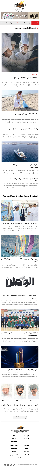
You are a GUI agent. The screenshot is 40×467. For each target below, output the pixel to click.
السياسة (26, 438)
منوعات (18, 28)
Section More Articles (13, 196)
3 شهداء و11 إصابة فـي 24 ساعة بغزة (26, 22)
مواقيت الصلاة (26, 454)
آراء (26, 441)
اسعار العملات (14, 445)
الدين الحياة (26, 451)
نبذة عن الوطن (14, 454)
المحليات (26, 445)
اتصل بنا (20, 457)
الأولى (13, 435)
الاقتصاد (14, 438)
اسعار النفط (14, 448)
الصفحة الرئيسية (29, 28)
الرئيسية (26, 435)
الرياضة (26, 448)
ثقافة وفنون (14, 441)
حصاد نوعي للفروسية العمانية (9, 22)
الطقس (14, 451)
